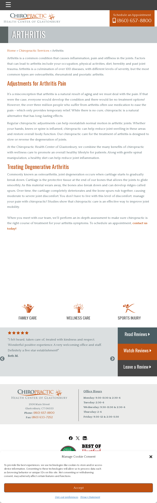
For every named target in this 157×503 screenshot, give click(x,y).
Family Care (28, 318)
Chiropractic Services (34, 50)
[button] (151, 457)
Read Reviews (137, 334)
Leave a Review (137, 366)
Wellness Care (78, 318)
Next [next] (112, 358)
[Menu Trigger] (8, 5)
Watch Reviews (137, 350)
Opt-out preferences (66, 497)
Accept (79, 488)
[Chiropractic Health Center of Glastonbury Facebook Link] (71, 435)
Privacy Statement (90, 497)
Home (11, 50)
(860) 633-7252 (42, 417)
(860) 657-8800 (132, 20)
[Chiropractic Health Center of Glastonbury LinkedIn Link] (85, 435)
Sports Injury (129, 318)
